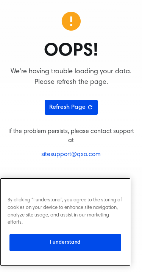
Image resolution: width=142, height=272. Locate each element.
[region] (65, 222)
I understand (65, 242)
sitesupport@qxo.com (71, 154)
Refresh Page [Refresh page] (71, 107)
